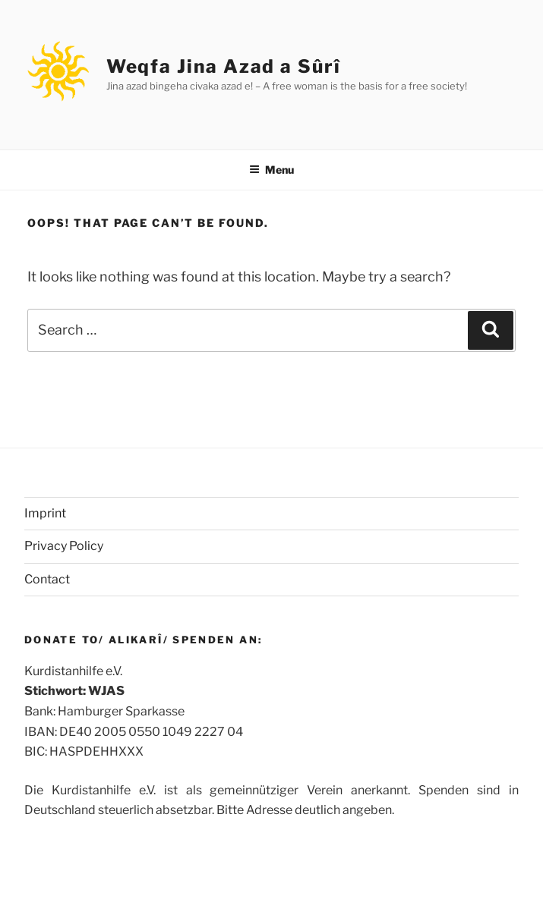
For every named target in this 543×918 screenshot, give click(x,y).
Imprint (45, 513)
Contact (47, 579)
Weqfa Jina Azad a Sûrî (223, 66)
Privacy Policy (63, 546)
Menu (271, 169)
